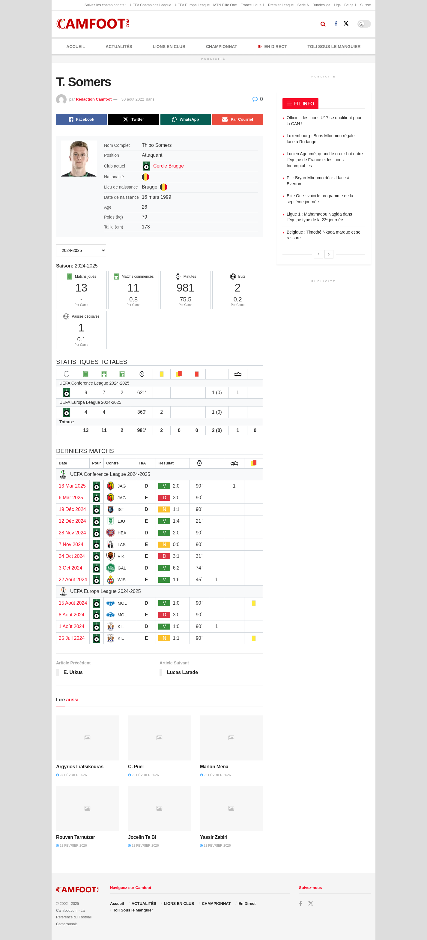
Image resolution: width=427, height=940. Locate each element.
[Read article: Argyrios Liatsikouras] (87, 737)
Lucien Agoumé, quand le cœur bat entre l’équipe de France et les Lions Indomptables (325, 159)
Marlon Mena (214, 766)
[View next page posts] (328, 254)
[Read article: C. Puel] (159, 737)
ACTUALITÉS (119, 46)
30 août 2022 (132, 99)
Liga (337, 5)
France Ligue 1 (252, 5)
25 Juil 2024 (72, 638)
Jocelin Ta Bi (142, 837)
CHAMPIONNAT (221, 46)
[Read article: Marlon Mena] (231, 737)
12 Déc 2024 (72, 521)
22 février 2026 (143, 775)
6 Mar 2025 (71, 497)
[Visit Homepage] (95, 24)
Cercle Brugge (168, 165)
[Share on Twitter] (133, 119)
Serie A (303, 5)
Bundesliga (321, 5)
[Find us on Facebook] (335, 23)
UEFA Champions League (150, 5)
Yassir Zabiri (213, 837)
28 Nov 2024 (72, 532)
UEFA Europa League (192, 5)
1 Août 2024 (71, 626)
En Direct (272, 46)
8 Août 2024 (71, 614)
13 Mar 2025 (72, 485)
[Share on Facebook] (81, 119)
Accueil (75, 46)
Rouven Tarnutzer (75, 837)
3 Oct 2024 (70, 567)
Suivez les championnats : (105, 5)
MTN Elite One (225, 5)
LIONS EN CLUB (169, 46)
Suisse (365, 5)
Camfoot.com (66, 910)
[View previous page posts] (318, 254)
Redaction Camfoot (94, 99)
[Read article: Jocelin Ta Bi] (159, 808)
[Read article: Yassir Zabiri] (231, 808)
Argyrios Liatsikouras (79, 766)
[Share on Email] (237, 119)
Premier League (281, 5)
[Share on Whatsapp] (185, 119)
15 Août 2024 (73, 603)
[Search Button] (323, 24)
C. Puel (136, 766)
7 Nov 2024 (71, 544)
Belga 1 (350, 5)
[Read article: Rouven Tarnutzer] (87, 808)
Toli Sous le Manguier (334, 46)
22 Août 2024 (73, 579)
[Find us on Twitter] (346, 23)
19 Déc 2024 (72, 509)
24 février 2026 (71, 775)
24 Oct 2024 (72, 556)
